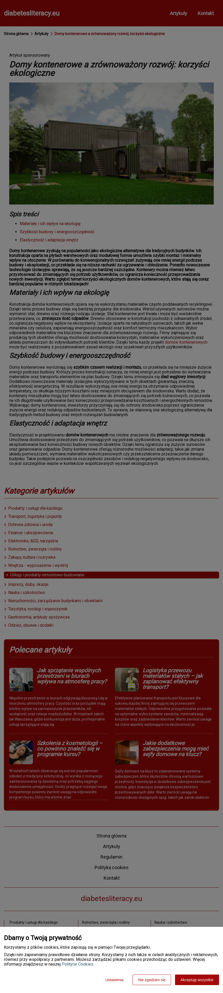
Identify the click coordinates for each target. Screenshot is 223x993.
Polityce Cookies (77, 964)
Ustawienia (114, 980)
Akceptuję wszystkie (197, 980)
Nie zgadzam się (152, 980)
